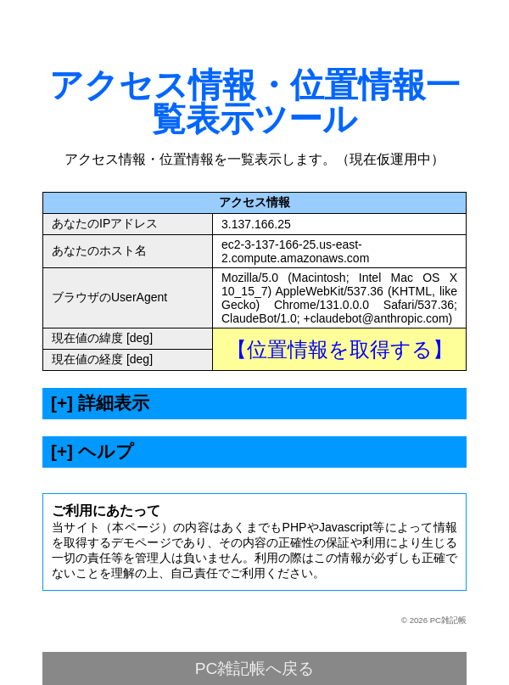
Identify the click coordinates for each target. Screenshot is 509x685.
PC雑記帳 (448, 620)
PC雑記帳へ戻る (255, 668)
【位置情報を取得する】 (340, 349)
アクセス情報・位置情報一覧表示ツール (254, 102)
